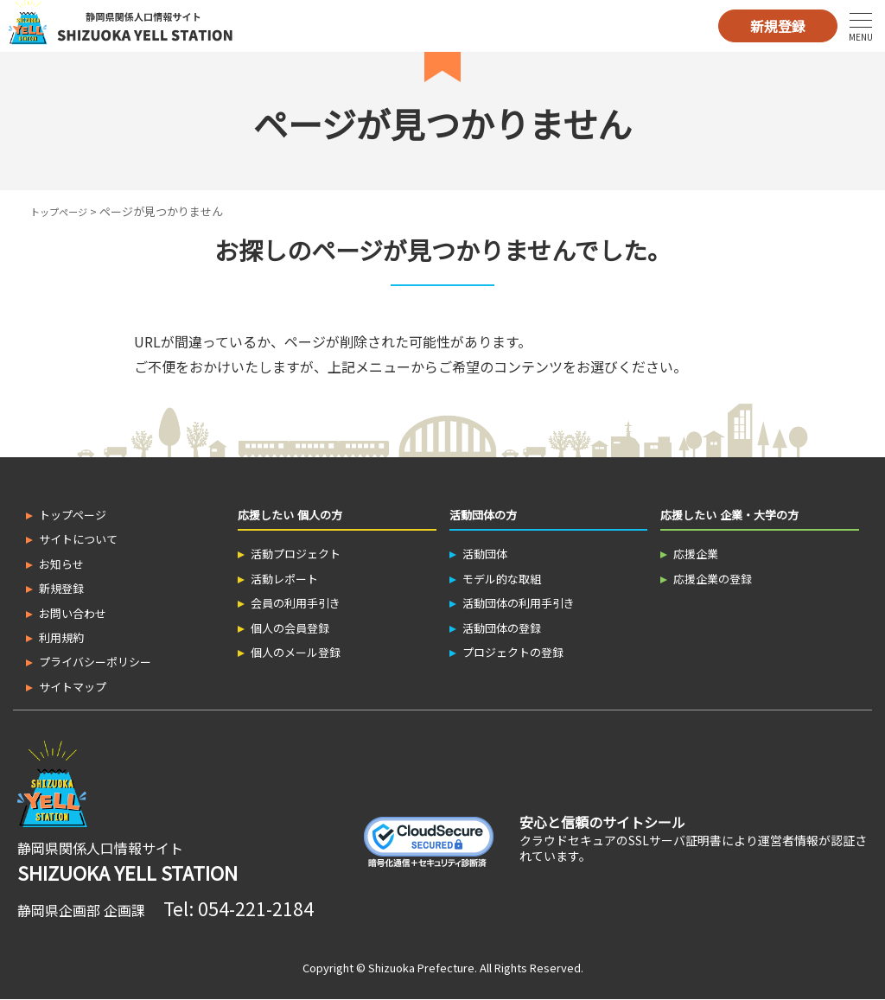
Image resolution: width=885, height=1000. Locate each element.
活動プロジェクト (296, 553)
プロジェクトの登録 (512, 652)
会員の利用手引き (296, 603)
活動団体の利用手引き (518, 603)
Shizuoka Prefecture (421, 967)
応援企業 (695, 553)
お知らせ (61, 564)
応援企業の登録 (712, 578)
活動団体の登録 (501, 628)
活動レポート (284, 578)
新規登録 (777, 26)
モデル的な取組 (501, 578)
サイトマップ (72, 686)
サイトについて (78, 539)
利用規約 (61, 637)
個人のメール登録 (296, 652)
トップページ (64, 211)
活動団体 (484, 553)
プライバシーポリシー (95, 661)
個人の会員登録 (290, 628)
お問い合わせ (72, 613)
